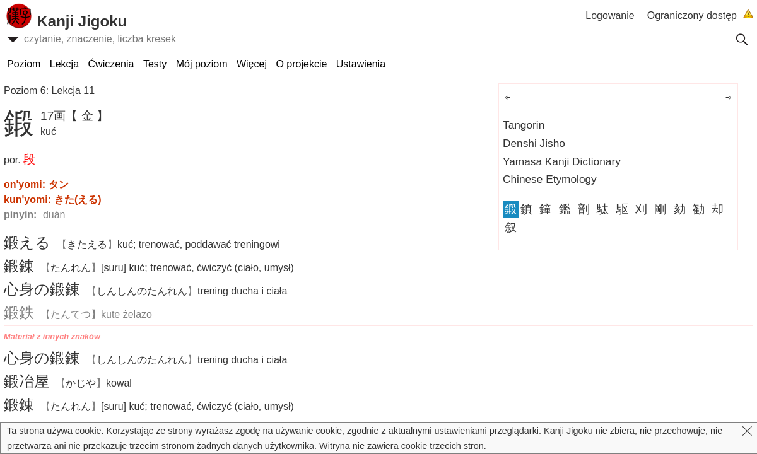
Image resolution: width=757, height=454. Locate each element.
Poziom (23, 64)
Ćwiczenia (111, 64)
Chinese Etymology (550, 179)
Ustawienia (360, 64)
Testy (155, 64)
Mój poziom (202, 64)
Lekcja (64, 64)
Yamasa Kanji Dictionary (562, 161)
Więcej (252, 64)
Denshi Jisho (534, 143)
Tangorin (523, 125)
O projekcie (301, 64)
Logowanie (609, 15)
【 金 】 (87, 115)
